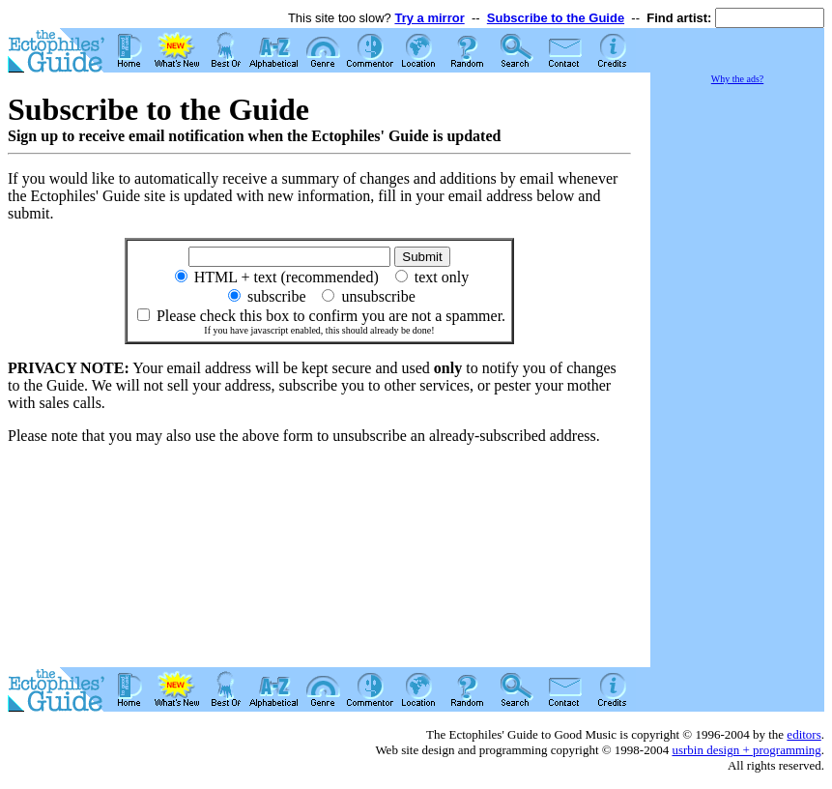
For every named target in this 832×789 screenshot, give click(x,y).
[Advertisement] (737, 377)
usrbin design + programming (746, 750)
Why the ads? (737, 78)
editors (803, 734)
